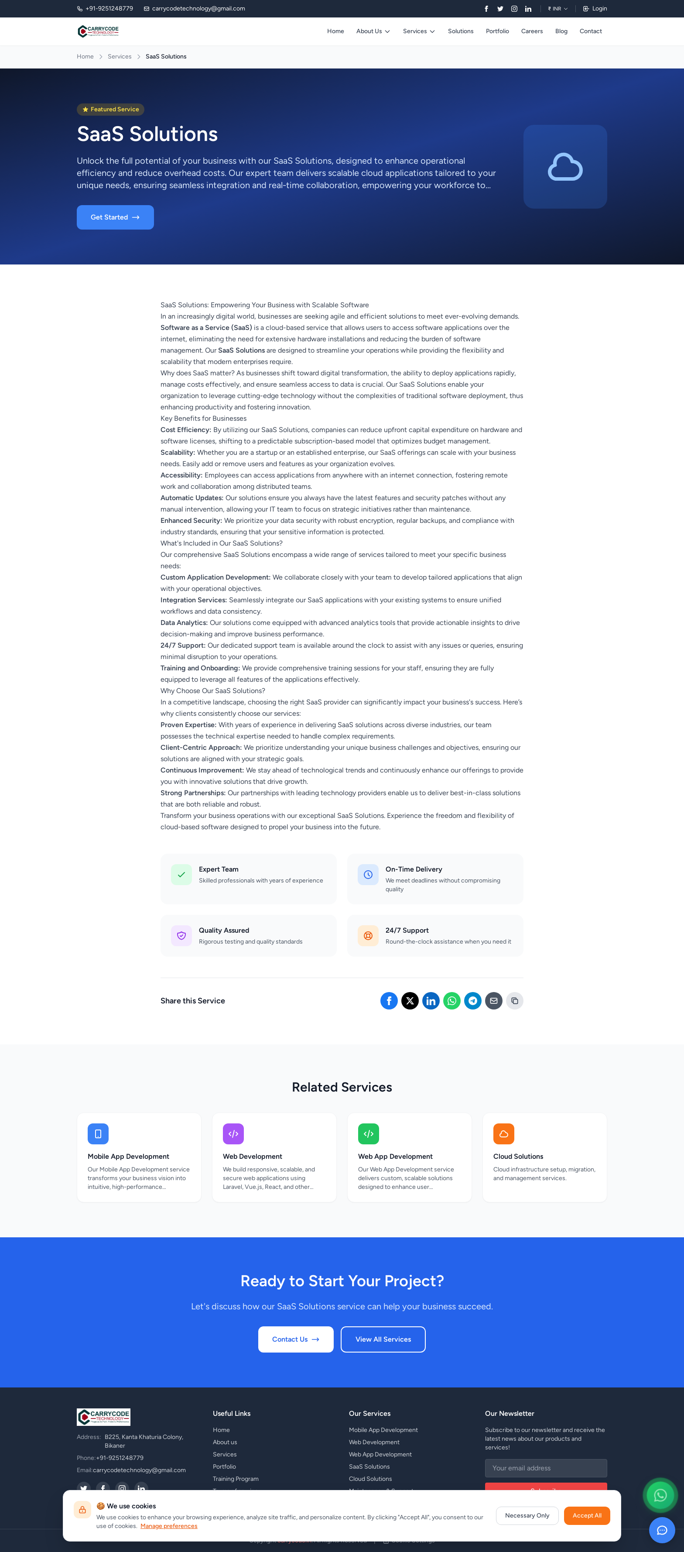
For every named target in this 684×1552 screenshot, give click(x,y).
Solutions (461, 31)
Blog (561, 31)
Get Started (115, 217)
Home (335, 31)
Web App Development (380, 1454)
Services (419, 31)
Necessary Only (527, 1515)
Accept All (587, 1515)
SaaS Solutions (369, 1466)
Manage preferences (169, 1526)
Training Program (236, 1479)
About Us (373, 31)
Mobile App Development (383, 1430)
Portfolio (497, 31)
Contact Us (296, 1339)
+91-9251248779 (120, 1458)
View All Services (383, 1339)
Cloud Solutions (370, 1479)
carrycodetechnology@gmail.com (139, 1470)
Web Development (374, 1442)
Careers (532, 31)
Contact (591, 31)
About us (225, 1442)
